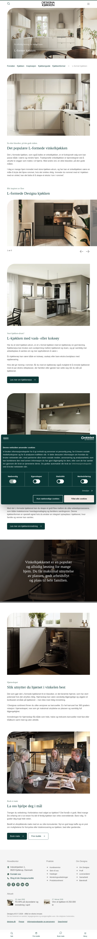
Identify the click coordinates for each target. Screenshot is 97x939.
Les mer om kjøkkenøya (23, 380)
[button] (68, 66)
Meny (85, 934)
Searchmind (62, 922)
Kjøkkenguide (44, 66)
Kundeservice (53, 867)
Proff (79, 871)
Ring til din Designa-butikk (22, 878)
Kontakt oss (15, 874)
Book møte (17, 836)
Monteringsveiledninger (57, 877)
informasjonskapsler (81, 464)
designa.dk (11, 922)
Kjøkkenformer (58, 66)
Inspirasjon (31, 66)
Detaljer (85, 491)
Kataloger (51, 874)
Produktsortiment (54, 880)
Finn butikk (38, 836)
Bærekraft (81, 880)
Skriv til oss (52, 871)
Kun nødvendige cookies (48, 499)
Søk (11, 934)
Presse (21, 922)
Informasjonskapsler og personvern (41, 922)
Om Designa (82, 867)
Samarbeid (82, 877)
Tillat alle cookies (79, 499)
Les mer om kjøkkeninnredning (26, 526)
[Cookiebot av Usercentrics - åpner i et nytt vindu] (83, 438)
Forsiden (11, 66)
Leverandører (83, 874)
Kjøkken (20, 66)
